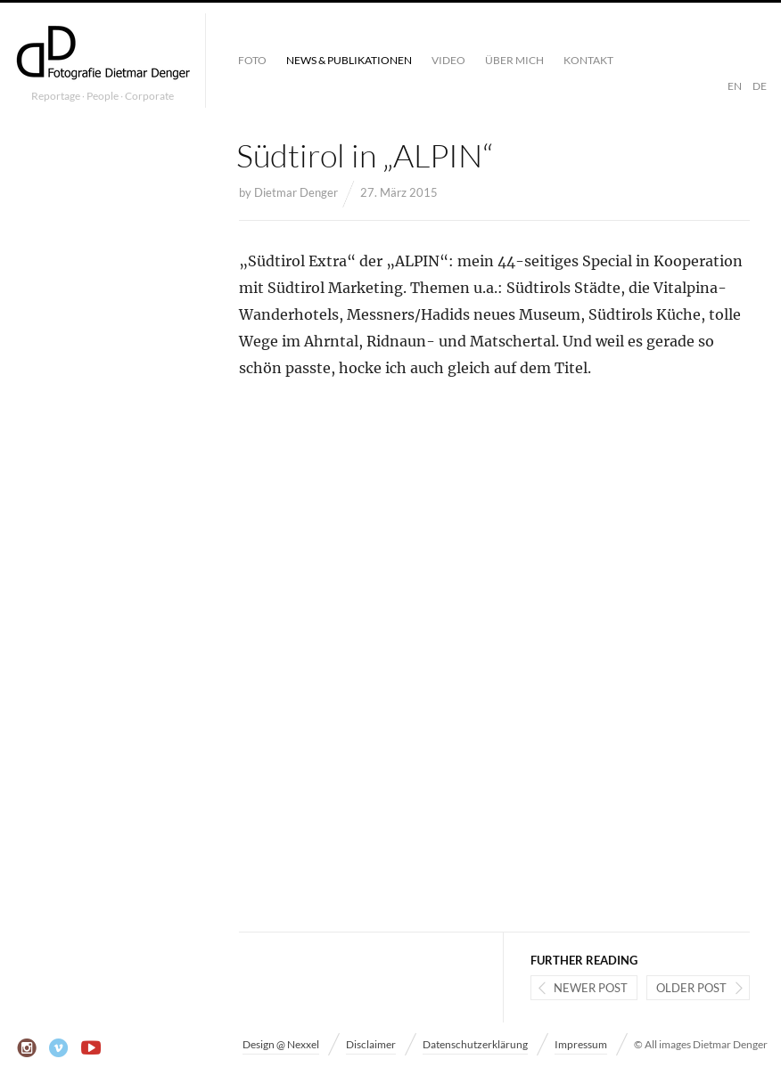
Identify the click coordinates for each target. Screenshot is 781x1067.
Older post (691, 988)
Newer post (591, 988)
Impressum (581, 1044)
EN (735, 86)
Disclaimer (371, 1044)
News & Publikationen (349, 60)
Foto (252, 60)
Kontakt (588, 60)
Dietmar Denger (296, 192)
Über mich (514, 60)
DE (759, 86)
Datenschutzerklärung (475, 1044)
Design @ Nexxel (281, 1044)
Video (448, 60)
